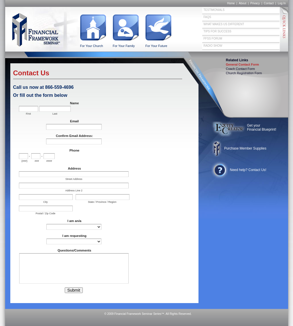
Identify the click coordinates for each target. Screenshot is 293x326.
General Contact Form (242, 64)
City (45, 202)
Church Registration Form (244, 73)
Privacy (255, 3)
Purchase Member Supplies (245, 148)
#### (49, 161)
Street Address (73, 179)
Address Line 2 (73, 190)
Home (231, 3)
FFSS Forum (213, 38)
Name (74, 103)
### (37, 161)
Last (54, 113)
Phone (74, 150)
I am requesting (74, 235)
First (28, 113)
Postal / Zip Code (45, 213)
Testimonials (214, 9)
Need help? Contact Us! (248, 170)
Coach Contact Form (240, 68)
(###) (24, 161)
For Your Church (91, 46)
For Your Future (156, 46)
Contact (269, 3)
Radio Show (213, 45)
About (242, 3)
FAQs (207, 17)
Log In (282, 3)
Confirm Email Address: (74, 136)
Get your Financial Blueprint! (261, 127)
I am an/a (74, 221)
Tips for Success (217, 31)
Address (74, 168)
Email (74, 121)
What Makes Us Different (224, 24)
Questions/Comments (74, 250)
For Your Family (124, 46)
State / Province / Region (102, 202)
